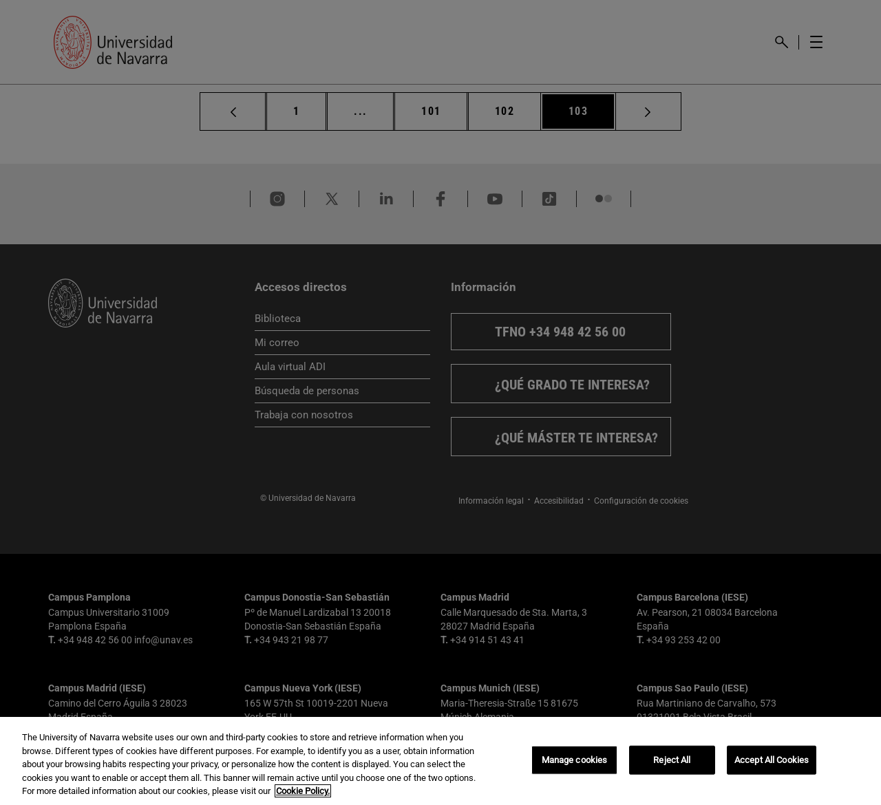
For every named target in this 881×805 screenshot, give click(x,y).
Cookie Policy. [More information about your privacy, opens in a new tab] (303, 791)
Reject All (671, 760)
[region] (440, 761)
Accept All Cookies (771, 760)
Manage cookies (575, 760)
